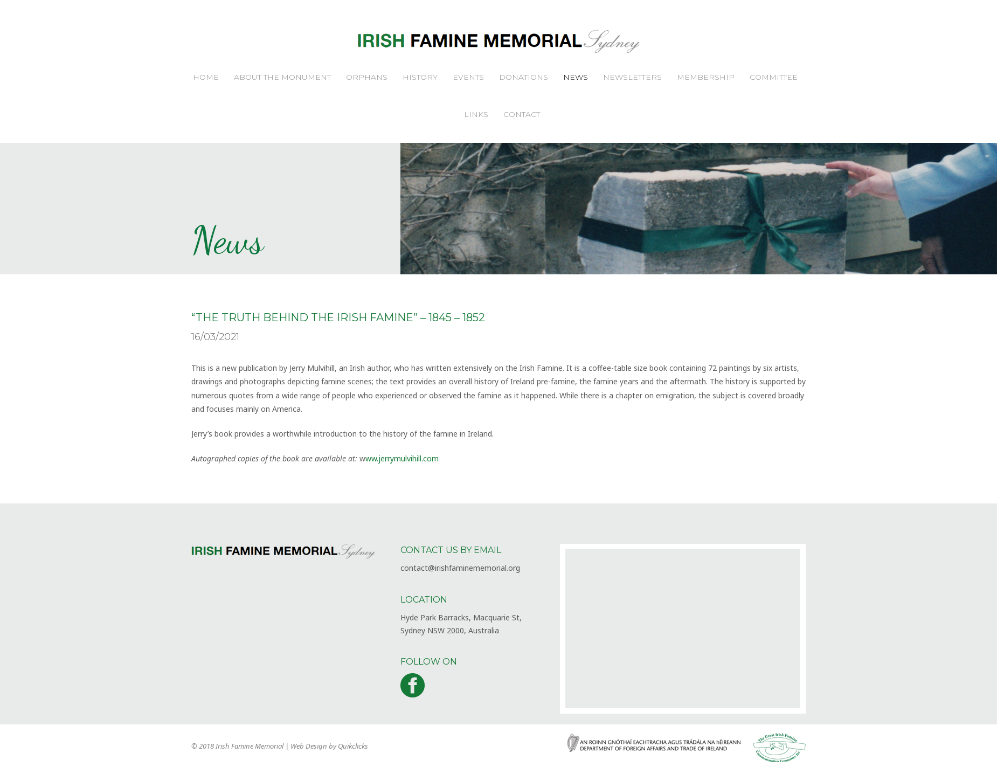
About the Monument (282, 77)
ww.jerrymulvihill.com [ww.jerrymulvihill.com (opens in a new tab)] (402, 458)
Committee (774, 77)
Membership (706, 77)
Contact (521, 114)
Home (206, 77)
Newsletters (632, 77)
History (420, 77)
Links (476, 114)
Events (468, 77)
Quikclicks (353, 746)
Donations (523, 77)
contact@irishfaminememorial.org (460, 568)
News (575, 77)
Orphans (366, 77)
